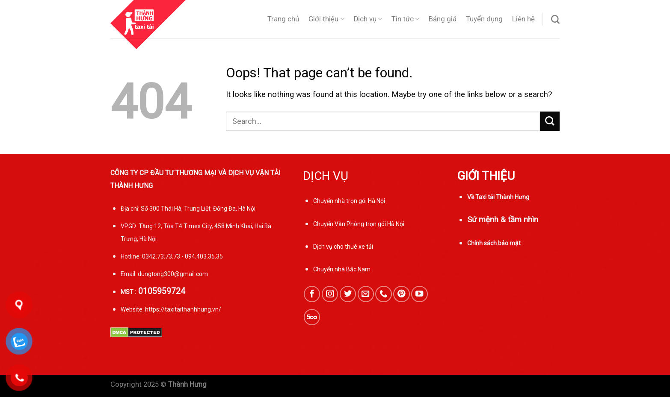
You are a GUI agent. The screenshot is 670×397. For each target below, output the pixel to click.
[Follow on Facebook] (312, 294)
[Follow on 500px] (312, 317)
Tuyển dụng (484, 19)
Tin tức (405, 19)
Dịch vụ (368, 19)
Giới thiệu (326, 19)
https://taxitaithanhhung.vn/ (183, 309)
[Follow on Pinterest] (401, 294)
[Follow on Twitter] (348, 294)
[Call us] (383, 294)
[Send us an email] (366, 294)
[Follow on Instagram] (330, 294)
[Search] (555, 19)
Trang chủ (283, 19)
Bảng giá (443, 19)
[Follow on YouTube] (419, 294)
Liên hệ (523, 19)
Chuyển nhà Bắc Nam (342, 269)
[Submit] (550, 121)
